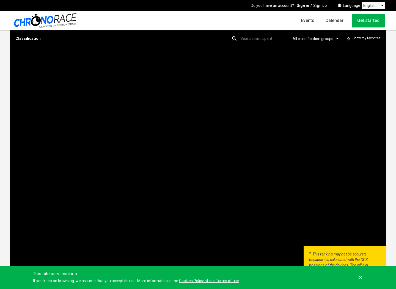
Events (307, 20)
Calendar (334, 20)
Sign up (320, 5)
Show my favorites (367, 38)
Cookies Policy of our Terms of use (209, 281)
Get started (368, 20)
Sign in (303, 5)
